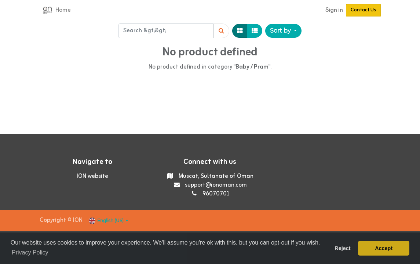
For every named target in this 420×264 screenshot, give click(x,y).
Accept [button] (383, 248)
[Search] (221, 31)
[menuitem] (63, 10)
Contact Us (363, 10)
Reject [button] (342, 248)
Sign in (334, 10)
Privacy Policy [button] (30, 252)
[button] (283, 31)
